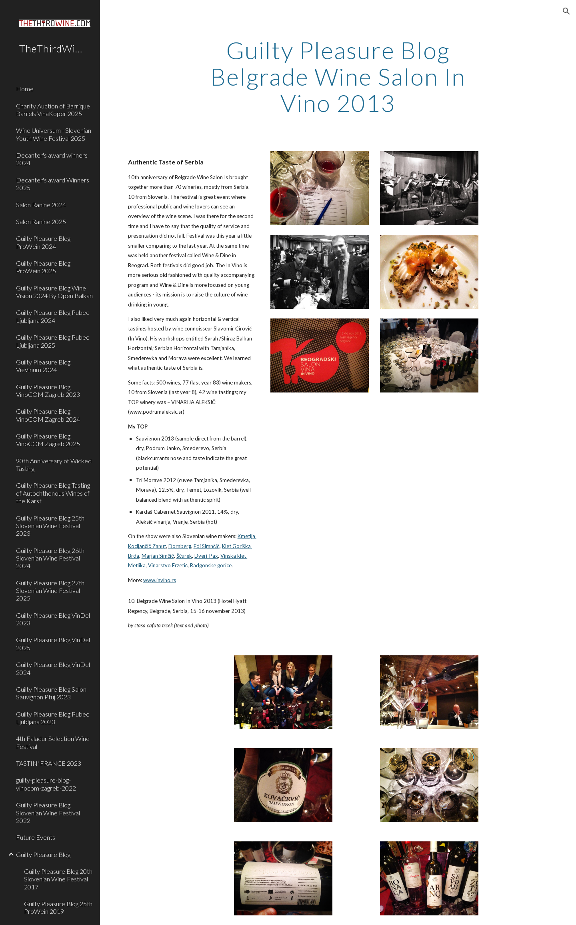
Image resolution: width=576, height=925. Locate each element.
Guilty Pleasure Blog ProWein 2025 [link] (43, 266)
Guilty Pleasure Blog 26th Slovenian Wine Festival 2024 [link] (50, 558)
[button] (566, 11)
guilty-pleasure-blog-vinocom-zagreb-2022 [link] (46, 783)
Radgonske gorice (211, 565)
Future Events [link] (35, 837)
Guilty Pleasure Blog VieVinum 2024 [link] (43, 365)
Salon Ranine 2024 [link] (41, 204)
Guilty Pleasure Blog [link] (43, 854)
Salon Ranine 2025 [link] (41, 221)
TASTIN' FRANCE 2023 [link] (48, 763)
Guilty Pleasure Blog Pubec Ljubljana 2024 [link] (52, 316)
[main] (338, 76)
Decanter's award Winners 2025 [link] (52, 183)
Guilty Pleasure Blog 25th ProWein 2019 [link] (58, 907)
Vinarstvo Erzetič (168, 565)
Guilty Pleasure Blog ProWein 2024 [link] (43, 242)
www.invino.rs (159, 580)
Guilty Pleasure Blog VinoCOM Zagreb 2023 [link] (48, 390)
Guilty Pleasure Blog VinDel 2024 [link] (53, 668)
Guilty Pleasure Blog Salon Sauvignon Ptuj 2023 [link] (51, 693)
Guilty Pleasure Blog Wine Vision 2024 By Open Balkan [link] (54, 291)
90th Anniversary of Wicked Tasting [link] (54, 464)
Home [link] (25, 88)
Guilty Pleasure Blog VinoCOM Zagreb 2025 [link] (48, 439)
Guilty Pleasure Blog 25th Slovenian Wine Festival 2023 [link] (50, 525)
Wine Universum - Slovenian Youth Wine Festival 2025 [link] (53, 134)
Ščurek (184, 556)
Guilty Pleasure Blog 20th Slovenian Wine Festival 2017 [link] (58, 879)
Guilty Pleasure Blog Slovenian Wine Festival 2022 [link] (48, 812)
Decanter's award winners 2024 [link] (52, 158)
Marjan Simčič (158, 556)
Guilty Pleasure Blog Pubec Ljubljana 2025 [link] (52, 340)
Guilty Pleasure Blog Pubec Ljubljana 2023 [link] (52, 717)
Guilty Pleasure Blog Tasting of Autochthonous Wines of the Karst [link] (53, 493)
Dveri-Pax (206, 556)
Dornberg (179, 546)
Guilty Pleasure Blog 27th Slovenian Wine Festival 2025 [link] (50, 590)
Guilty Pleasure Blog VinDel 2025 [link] (53, 643)
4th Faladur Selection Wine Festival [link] (53, 742)
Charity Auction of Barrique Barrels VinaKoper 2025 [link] (53, 109)
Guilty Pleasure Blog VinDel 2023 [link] (53, 619)
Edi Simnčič (207, 546)
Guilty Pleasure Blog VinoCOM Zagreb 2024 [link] (48, 414)
